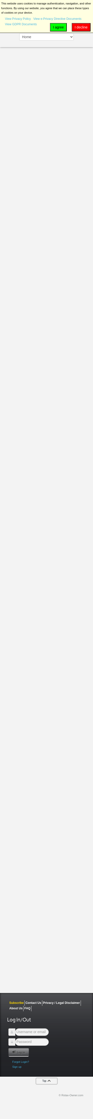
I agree (58, 27)
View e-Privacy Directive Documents (57, 19)
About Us (16, 1008)
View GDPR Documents (21, 24)
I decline (81, 27)
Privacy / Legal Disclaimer (61, 1003)
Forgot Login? (20, 1061)
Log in (18, 1052)
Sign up (16, 1066)
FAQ (27, 1008)
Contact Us (33, 1003)
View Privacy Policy (18, 19)
